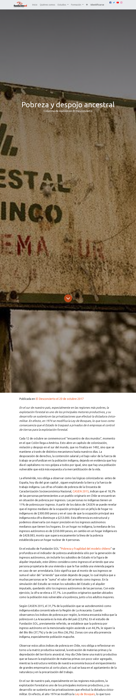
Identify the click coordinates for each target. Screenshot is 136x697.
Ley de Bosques (85, 694)
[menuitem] (35, 5)
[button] (87, 5)
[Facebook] (110, 2)
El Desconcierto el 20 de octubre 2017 (60, 398)
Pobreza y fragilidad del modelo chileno (86, 548)
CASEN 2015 (81, 491)
